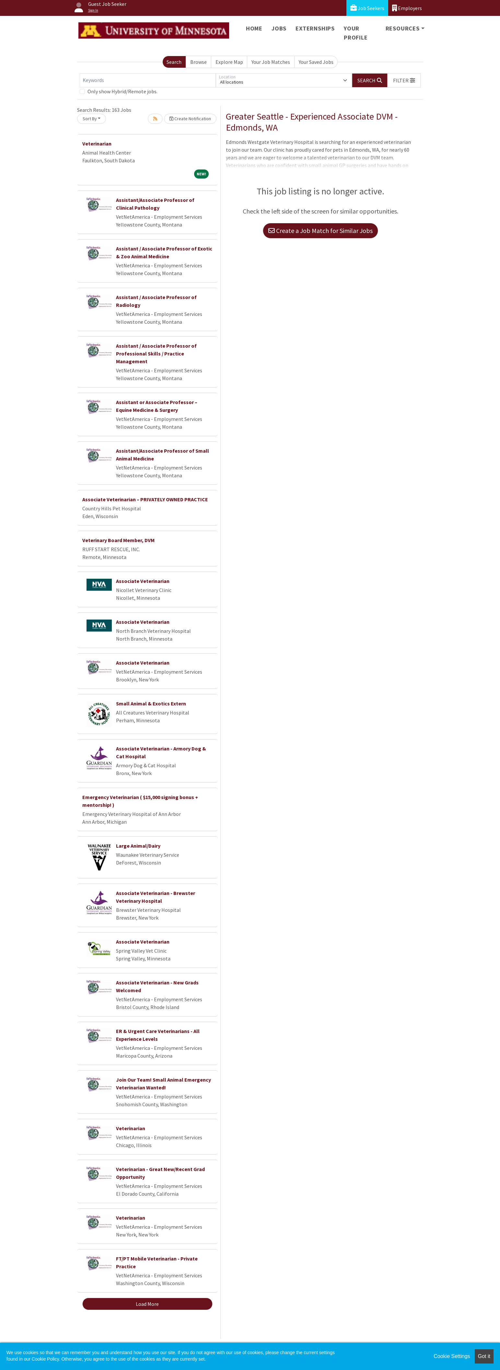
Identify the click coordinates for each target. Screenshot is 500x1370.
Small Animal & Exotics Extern (151, 703)
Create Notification (190, 119)
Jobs (279, 28)
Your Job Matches (270, 62)
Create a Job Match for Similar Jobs (320, 230)
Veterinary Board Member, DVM (118, 540)
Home (254, 28)
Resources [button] (403, 28)
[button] (404, 80)
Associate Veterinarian (142, 581)
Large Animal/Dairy (138, 845)
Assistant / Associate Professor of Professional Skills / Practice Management (156, 353)
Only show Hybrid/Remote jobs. (122, 91)
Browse (198, 62)
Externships (315, 28)
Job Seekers (367, 8)
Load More (147, 1304)
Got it (484, 1356)
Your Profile (356, 33)
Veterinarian (96, 143)
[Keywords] (148, 80)
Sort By (90, 119)
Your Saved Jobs (316, 62)
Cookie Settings (452, 1356)
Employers (407, 8)
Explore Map (229, 62)
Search (174, 62)
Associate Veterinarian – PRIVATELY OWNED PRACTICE (145, 499)
